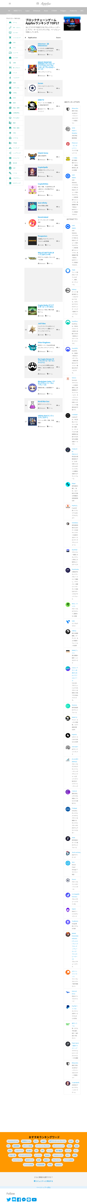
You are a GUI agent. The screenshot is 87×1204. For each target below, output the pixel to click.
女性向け (59, 1165)
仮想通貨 (16, 1146)
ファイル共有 (28, 1165)
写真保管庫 (40, 1165)
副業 (38, 1160)
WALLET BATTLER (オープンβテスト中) (46, 253)
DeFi (70, 1141)
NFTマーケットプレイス (57, 1141)
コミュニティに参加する (43, 1181)
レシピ (50, 1150)
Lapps (27, 11)
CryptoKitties (43, 184)
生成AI (29, 1150)
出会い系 (12, 1155)
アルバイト (56, 1160)
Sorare (40, 83)
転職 (74, 1155)
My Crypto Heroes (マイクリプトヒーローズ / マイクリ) (46, 361)
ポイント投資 (27, 1146)
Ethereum (36, 11)
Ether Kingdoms (44, 342)
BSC (82, 11)
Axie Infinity (42, 203)
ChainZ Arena (43, 153)
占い (75, 1150)
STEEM (54, 11)
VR (42, 1150)
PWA (50, 1165)
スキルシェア (58, 1155)
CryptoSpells (43, 167)
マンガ (68, 1150)
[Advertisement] (14, 220)
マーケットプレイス (42, 1146)
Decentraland (43, 217)
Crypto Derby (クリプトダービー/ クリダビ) (46, 306)
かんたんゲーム (13, 1141)
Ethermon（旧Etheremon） (43, 45)
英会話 (47, 1155)
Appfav (43, 3)
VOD (69, 1146)
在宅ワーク (29, 1160)
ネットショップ (58, 1146)
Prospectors (42, 236)
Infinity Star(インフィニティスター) (46, 416)
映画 (76, 1146)
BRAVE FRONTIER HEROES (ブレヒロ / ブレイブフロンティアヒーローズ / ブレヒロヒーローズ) (46, 65)
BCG (35, 1141)
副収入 (46, 1160)
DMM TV (41, 100)
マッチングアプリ (25, 1155)
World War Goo (43, 401)
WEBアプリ (18, 11)
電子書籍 (59, 1150)
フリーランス (17, 1160)
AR (36, 1150)
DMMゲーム (26, 1141)
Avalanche (73, 11)
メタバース (19, 1150)
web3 (43, 1141)
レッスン (38, 1155)
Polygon (63, 11)
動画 (9, 1150)
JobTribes (42, 323)
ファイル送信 (68, 1160)
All (9, 11)
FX (8, 1146)
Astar (46, 11)
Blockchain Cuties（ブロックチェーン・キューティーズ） (46, 383)
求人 (67, 1155)
